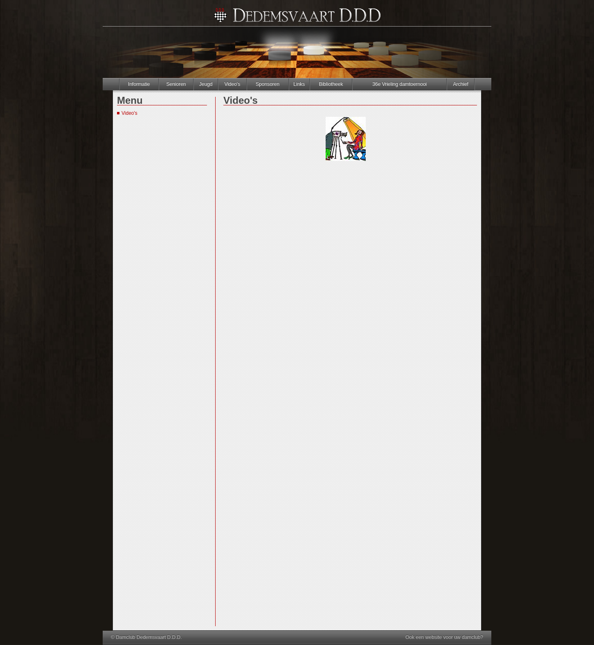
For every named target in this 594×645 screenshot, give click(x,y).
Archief (460, 84)
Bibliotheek (331, 84)
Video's (232, 84)
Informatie (139, 84)
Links (299, 84)
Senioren (176, 84)
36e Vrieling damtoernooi (399, 84)
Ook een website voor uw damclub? (444, 637)
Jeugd (206, 84)
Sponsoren (267, 84)
